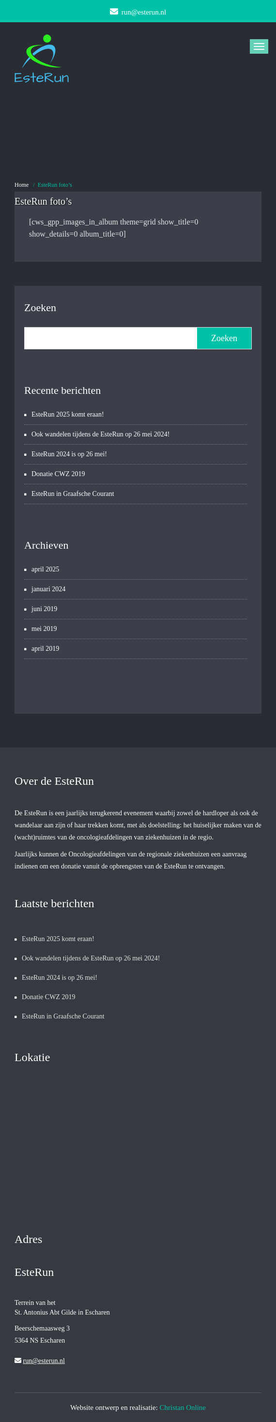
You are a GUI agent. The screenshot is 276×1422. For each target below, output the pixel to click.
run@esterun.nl (44, 1360)
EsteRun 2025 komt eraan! (67, 414)
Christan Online (183, 1407)
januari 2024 (48, 589)
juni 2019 (44, 609)
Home (22, 184)
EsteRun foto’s (55, 184)
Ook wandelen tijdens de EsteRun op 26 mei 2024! (100, 434)
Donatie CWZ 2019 (58, 474)
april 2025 (45, 569)
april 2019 (45, 648)
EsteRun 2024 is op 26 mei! (69, 454)
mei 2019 (44, 628)
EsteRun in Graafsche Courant (72, 493)
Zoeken (40, 307)
